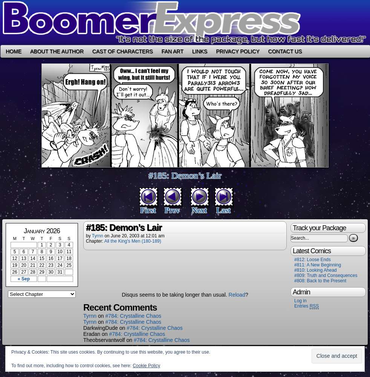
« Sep (24, 279)
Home (13, 51)
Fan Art (172, 51)
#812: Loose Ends (312, 259)
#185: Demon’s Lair (184, 175)
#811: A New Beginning (317, 265)
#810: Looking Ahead (315, 270)
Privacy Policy (237, 51)
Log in (300, 300)
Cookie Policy (146, 365)
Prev (172, 210)
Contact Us (285, 51)
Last (223, 210)
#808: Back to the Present (320, 280)
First (148, 210)
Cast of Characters (122, 51)
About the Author (57, 51)
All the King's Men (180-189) (132, 241)
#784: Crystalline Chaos (133, 316)
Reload (237, 295)
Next (199, 210)
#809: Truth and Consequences (325, 275)
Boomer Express (185, 22)
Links (199, 51)
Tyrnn (97, 236)
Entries (306, 306)
